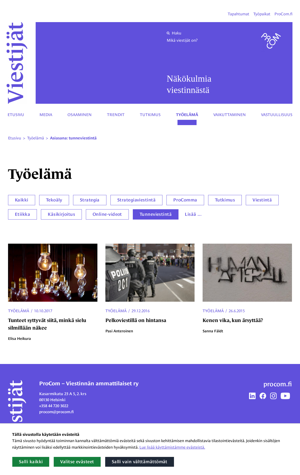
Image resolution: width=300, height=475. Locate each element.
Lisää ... (193, 214)
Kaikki (21, 199)
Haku (174, 33)
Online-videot (107, 214)
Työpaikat (261, 14)
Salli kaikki (31, 461)
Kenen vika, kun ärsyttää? (233, 320)
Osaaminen (80, 114)
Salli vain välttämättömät (139, 461)
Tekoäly (54, 199)
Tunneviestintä (156, 214)
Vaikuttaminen (229, 114)
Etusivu (16, 114)
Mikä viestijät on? (182, 40)
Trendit (116, 114)
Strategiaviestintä (136, 199)
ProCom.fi (283, 14)
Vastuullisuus (276, 114)
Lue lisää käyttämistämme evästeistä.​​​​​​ (172, 447)
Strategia (90, 199)
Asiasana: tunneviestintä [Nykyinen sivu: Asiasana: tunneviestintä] (73, 138)
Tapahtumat (238, 14)
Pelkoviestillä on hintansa (135, 320)
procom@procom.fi (56, 411)
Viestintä (262, 199)
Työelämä (187, 115)
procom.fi (277, 384)
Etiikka (22, 214)
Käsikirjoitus (61, 214)
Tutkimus (150, 114)
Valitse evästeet (77, 461)
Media (45, 114)
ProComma (185, 199)
